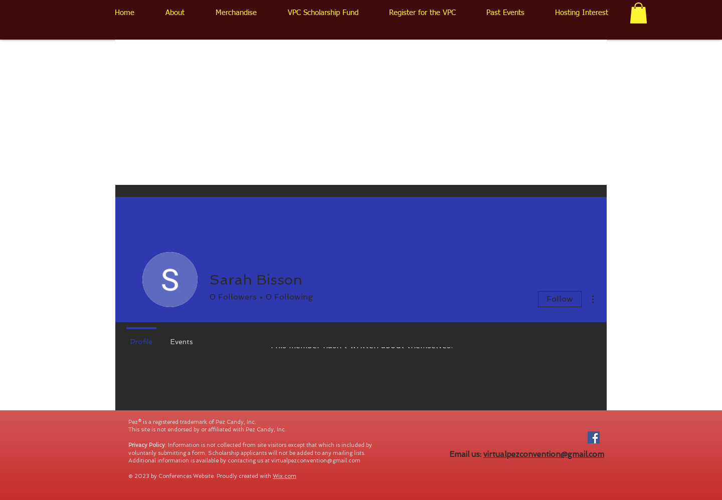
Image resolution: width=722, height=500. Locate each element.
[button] (638, 13)
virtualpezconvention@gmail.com (315, 460)
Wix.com (284, 476)
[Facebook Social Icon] (594, 437)
